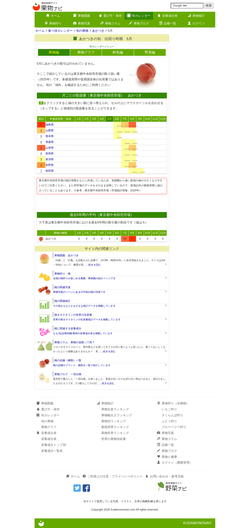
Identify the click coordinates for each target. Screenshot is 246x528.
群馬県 (50, 153)
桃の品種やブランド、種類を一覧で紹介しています (82, 365)
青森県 (50, 141)
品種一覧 (167, 23)
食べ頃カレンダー (60, 30)
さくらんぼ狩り (172, 415)
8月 (132, 118)
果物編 (54, 52)
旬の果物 (82, 30)
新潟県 (50, 159)
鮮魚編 (118, 52)
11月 (155, 118)
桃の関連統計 (62, 300)
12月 (163, 118)
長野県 (50, 165)
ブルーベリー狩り (174, 427)
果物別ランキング (113, 421)
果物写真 (81, 23)
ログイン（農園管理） (174, 462)
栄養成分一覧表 (52, 450)
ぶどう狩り (169, 421)
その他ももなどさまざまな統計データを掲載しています (84, 305)
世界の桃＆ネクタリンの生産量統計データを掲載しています (87, 319)
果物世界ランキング (115, 433)
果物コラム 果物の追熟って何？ (74, 342)
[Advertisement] (102, 202)
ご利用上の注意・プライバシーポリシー (113, 476)
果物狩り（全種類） (173, 403)
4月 (102, 118)
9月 (140, 118)
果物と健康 (167, 456)
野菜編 (150, 52)
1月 (79, 118)
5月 (109, 118)
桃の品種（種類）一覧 (67, 360)
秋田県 (50, 170)
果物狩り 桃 (62, 273)
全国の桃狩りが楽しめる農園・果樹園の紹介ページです (84, 278)
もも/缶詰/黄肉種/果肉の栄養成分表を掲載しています (83, 333)
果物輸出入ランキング (116, 415)
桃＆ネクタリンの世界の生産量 (73, 314)
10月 (147, 118)
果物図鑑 (81, 15)
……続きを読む (92, 264)
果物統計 (196, 15)
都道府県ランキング (115, 427)
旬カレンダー (138, 15)
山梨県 (50, 130)
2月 (87, 118)
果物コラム (110, 23)
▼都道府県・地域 (60, 118)
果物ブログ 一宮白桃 (67, 374)
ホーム (53, 15)
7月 (125, 118)
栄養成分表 (168, 15)
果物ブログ (139, 23)
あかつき (98, 30)
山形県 (50, 147)
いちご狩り (169, 409)
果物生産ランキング (115, 409)
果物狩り (53, 23)
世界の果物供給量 (113, 439)
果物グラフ (86, 52)
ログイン (196, 23)
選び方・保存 (110, 15)
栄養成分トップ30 (53, 444)
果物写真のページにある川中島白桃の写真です (79, 292)
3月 (94, 118)
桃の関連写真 (62, 287)
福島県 (50, 124)
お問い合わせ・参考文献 (164, 476)
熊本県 (50, 136)
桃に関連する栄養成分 (67, 328)
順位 (41, 118)
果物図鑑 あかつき (66, 255)
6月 (117, 118)
